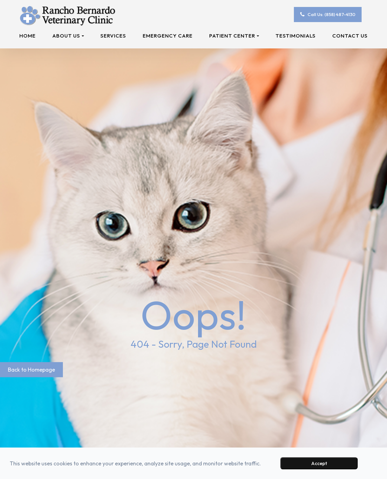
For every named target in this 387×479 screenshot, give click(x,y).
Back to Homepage (31, 369)
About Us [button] (68, 35)
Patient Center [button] (234, 35)
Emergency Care (168, 35)
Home (27, 35)
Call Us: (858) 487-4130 (331, 14)
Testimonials (295, 35)
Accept (319, 463)
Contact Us (350, 35)
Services (113, 35)
